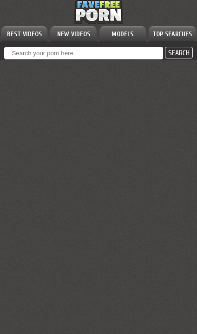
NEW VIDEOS (73, 34)
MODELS (122, 34)
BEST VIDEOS (24, 34)
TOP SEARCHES (172, 34)
